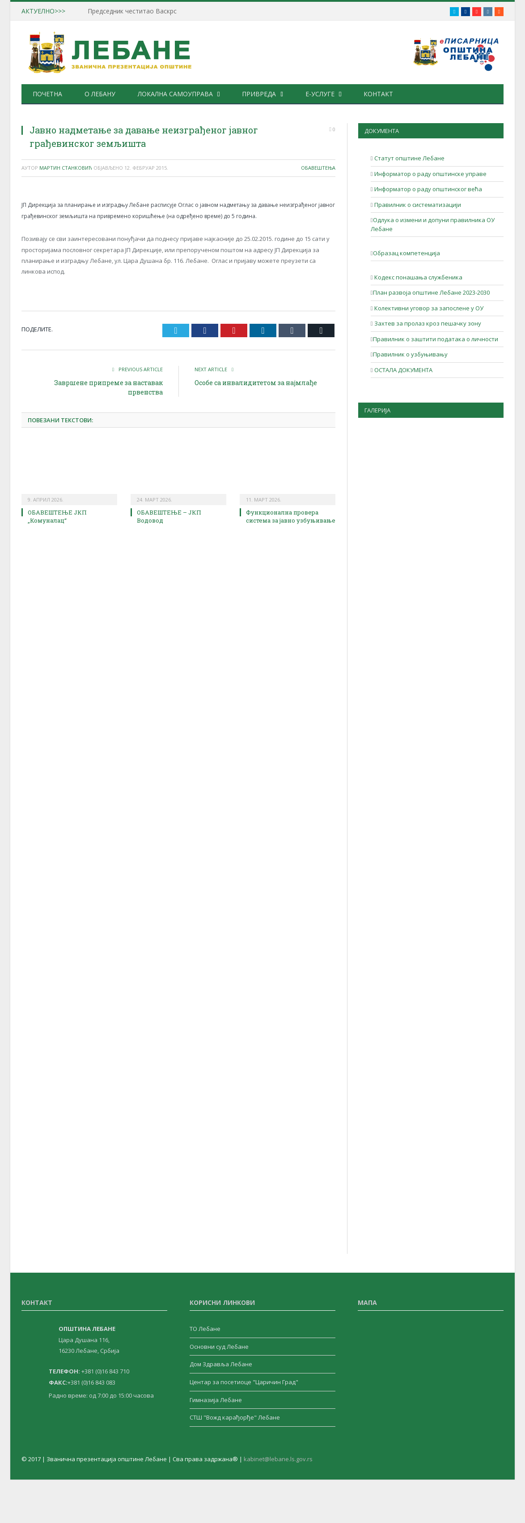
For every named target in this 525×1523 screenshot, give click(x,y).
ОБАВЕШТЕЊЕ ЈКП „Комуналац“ (57, 516)
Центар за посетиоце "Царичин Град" (244, 1382)
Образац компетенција (406, 253)
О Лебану (99, 94)
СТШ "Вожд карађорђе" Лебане (235, 1417)
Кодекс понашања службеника (417, 277)
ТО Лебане (205, 1329)
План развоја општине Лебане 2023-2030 (431, 292)
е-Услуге (318, 94)
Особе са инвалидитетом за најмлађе (256, 382)
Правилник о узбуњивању (410, 354)
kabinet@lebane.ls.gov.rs (278, 1459)
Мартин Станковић (65, 167)
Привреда (258, 94)
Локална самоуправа (174, 94)
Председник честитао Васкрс (132, 11)
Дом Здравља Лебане (221, 1364)
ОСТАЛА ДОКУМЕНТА (402, 370)
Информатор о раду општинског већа (427, 189)
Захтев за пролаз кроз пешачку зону (427, 323)
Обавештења (318, 167)
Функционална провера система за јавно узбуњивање (290, 516)
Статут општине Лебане (409, 158)
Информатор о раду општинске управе (430, 174)
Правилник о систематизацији (417, 205)
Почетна (47, 94)
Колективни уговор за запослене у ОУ (428, 308)
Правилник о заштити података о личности (435, 339)
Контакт (377, 94)
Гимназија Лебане (216, 1400)
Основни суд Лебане (219, 1347)
